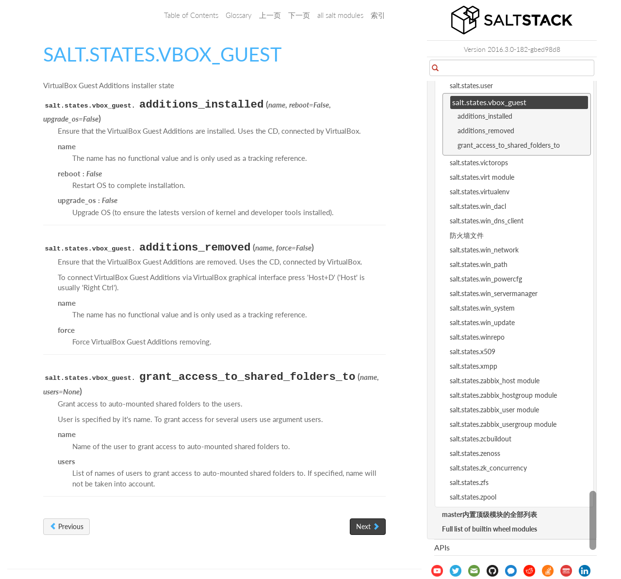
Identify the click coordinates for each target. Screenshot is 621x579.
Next (367, 526)
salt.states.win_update (482, 322)
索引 (378, 15)
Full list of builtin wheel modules (489, 529)
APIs (442, 547)
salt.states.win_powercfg (486, 279)
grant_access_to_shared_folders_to (509, 145)
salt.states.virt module (482, 177)
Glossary (239, 15)
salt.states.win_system (482, 308)
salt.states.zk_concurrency (488, 468)
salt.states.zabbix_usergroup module (503, 424)
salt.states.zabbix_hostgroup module (503, 395)
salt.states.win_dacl (478, 206)
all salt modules (340, 15)
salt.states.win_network (484, 250)
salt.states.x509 (472, 351)
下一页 (299, 15)
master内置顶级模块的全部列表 (489, 514)
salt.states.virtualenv (479, 192)
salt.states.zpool (473, 497)
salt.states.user (471, 85)
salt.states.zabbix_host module (494, 380)
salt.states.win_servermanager (494, 293)
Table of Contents (191, 15)
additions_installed (485, 116)
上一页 (270, 15)
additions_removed (486, 130)
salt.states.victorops (479, 162)
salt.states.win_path (478, 264)
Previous (66, 526)
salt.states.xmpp (473, 366)
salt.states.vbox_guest (489, 102)
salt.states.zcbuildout (480, 439)
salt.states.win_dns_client (486, 221)
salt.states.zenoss (475, 453)
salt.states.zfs (469, 482)
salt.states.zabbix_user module (494, 410)
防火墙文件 (467, 235)
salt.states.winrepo (477, 337)
